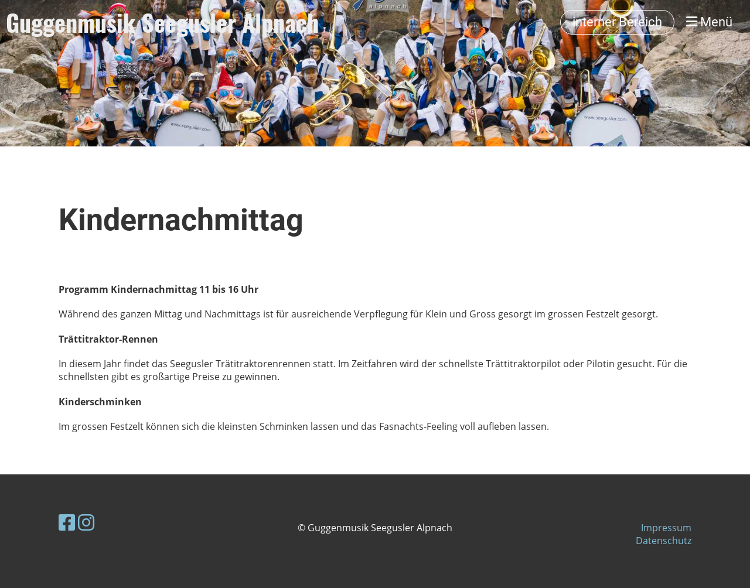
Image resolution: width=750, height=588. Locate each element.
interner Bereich (617, 22)
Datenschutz (663, 540)
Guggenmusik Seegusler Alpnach (162, 22)
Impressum (666, 527)
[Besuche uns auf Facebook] (67, 522)
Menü (709, 22)
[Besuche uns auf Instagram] (86, 522)
